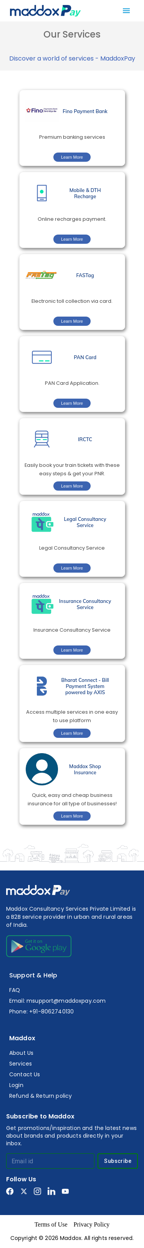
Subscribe (117, 1161)
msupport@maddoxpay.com (66, 1001)
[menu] (126, 10)
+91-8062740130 (51, 1011)
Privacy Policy (92, 1224)
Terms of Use (51, 1224)
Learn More (72, 157)
